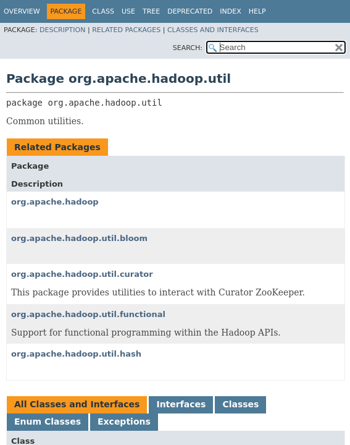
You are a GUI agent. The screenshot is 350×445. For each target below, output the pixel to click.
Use (128, 11)
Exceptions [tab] (124, 421)
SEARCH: (187, 48)
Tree (151, 11)
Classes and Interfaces (213, 30)
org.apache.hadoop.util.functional (88, 314)
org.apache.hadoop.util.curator (82, 274)
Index (230, 11)
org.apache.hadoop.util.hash (76, 353)
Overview (22, 11)
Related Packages (126, 30)
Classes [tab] (240, 404)
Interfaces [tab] (181, 404)
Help (257, 11)
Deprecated (189, 11)
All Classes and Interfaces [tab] (77, 404)
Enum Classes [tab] (47, 421)
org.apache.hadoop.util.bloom (79, 238)
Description (62, 30)
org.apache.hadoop (55, 201)
